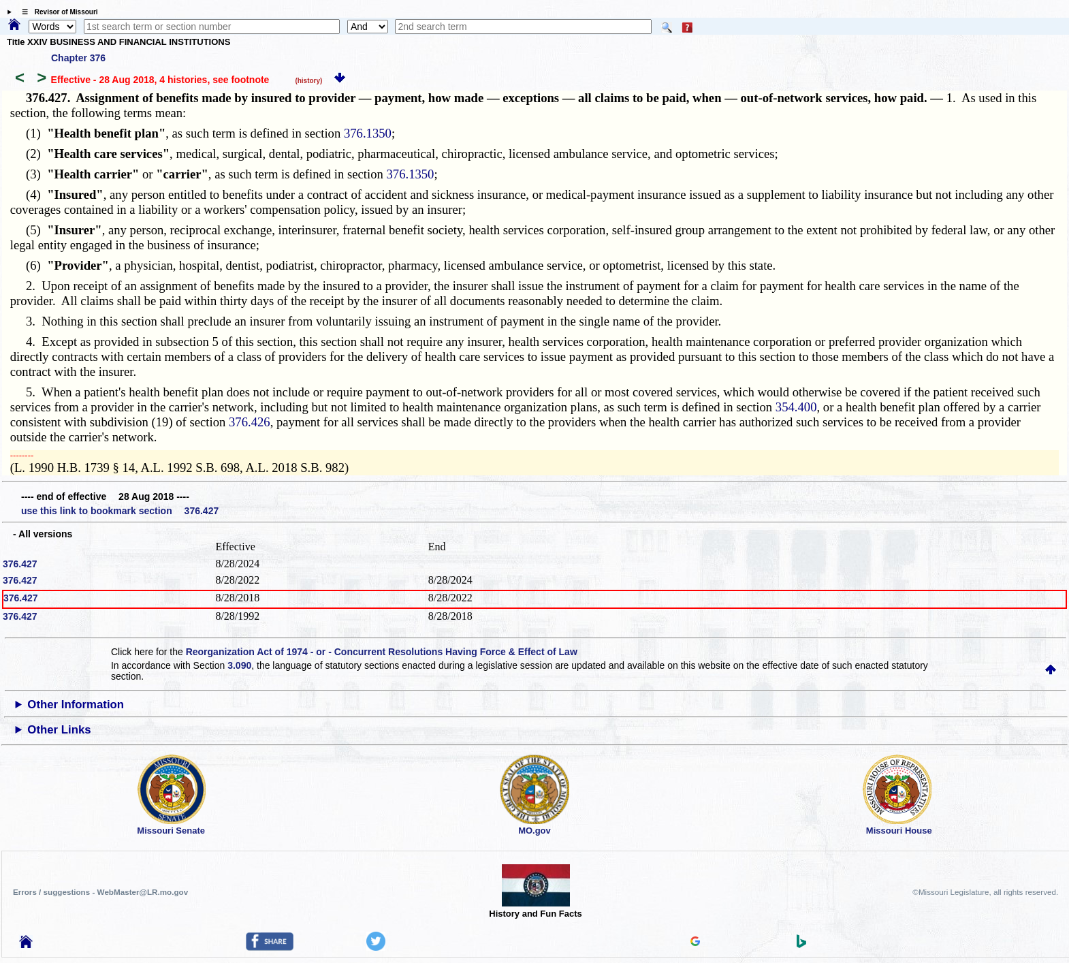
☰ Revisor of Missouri (56, 12)
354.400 (796, 407)
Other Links (59, 729)
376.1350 (368, 133)
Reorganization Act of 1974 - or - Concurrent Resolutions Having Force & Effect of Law (381, 651)
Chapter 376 (78, 57)
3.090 (239, 665)
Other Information (75, 704)
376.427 (20, 563)
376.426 (249, 422)
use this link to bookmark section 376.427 (120, 510)
